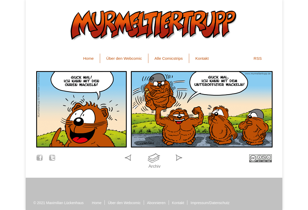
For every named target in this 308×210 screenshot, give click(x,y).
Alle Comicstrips (169, 58)
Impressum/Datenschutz (209, 203)
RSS (258, 58)
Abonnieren (156, 203)
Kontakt (202, 58)
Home (88, 58)
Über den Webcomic (124, 58)
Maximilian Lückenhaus (65, 203)
